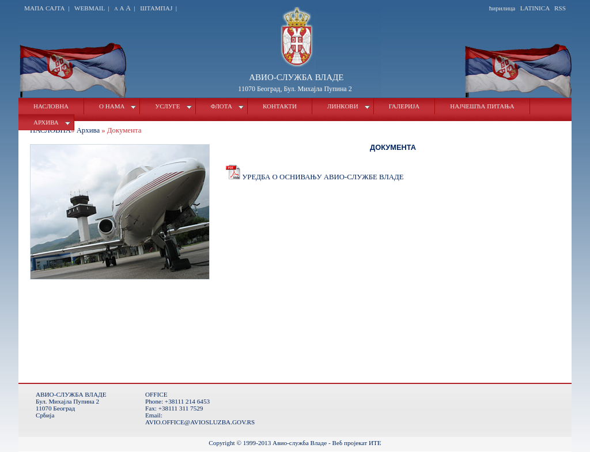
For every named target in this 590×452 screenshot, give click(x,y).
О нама (117, 106)
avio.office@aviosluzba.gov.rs (200, 422)
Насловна (51, 106)
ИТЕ (375, 442)
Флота (227, 106)
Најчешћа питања (482, 106)
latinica (535, 8)
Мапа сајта (45, 8)
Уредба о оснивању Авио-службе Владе (315, 177)
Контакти (280, 106)
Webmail (89, 8)
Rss (560, 8)
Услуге (173, 106)
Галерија (404, 106)
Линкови (348, 106)
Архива (51, 122)
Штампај (156, 8)
